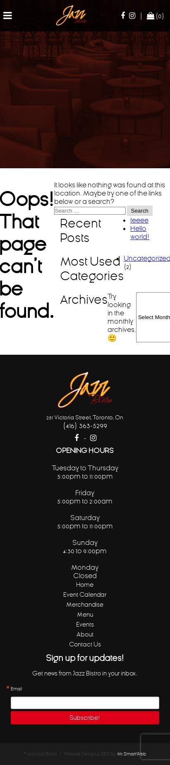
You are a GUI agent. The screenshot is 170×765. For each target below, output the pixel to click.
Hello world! (139, 232)
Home (84, 584)
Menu (85, 614)
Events (85, 624)
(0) (155, 16)
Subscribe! (84, 717)
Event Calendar (84, 594)
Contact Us (85, 644)
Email (16, 689)
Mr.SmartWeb (131, 754)
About (85, 634)
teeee (139, 220)
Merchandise (84, 604)
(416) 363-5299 (85, 425)
